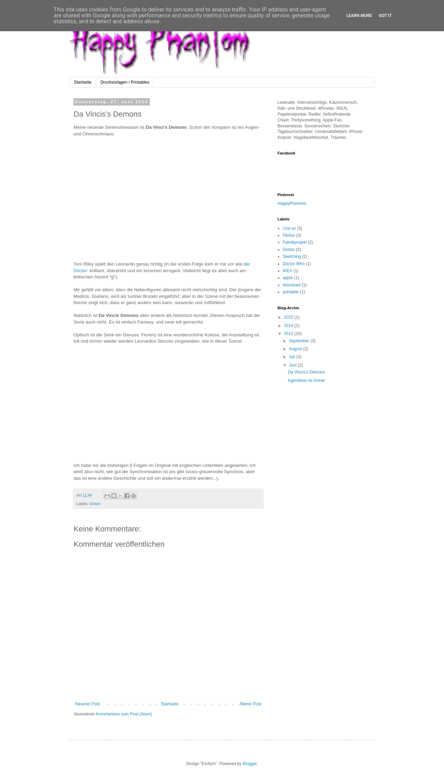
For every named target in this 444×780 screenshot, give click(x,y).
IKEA (287, 270)
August (296, 348)
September (299, 340)
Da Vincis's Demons (306, 372)
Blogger (249, 763)
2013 (289, 333)
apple (288, 277)
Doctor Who (294, 263)
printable (291, 292)
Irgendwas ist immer (306, 380)
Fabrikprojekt (295, 242)
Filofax (289, 235)
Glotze (94, 504)
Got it (385, 15)
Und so (289, 228)
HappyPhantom (292, 203)
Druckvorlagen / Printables (125, 82)
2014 (289, 325)
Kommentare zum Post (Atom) (124, 714)
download (291, 285)
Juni (293, 365)
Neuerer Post (87, 704)
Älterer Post (250, 704)
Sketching (292, 256)
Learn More (359, 15)
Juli (292, 356)
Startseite (83, 82)
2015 (289, 317)
